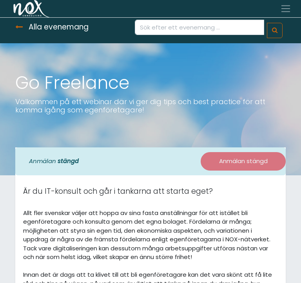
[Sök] (275, 30)
